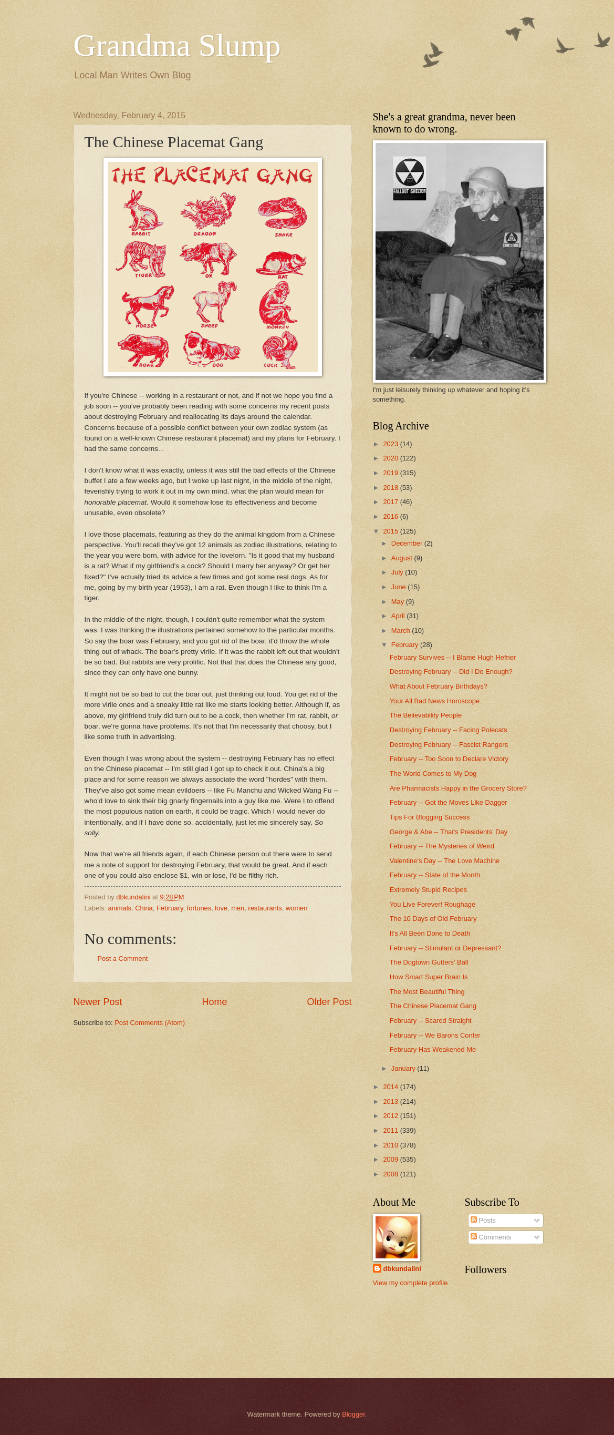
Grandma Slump (177, 45)
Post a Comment (123, 958)
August (402, 558)
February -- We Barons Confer (435, 1035)
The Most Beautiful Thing (427, 992)
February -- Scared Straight (431, 1020)
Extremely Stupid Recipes (428, 890)
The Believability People (426, 715)
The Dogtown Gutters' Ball (429, 962)
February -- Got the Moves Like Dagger (448, 802)
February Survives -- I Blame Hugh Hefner (453, 657)
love (221, 908)
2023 (391, 444)
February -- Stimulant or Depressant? (446, 948)
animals (119, 908)
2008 (391, 1174)
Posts (483, 1220)
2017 (391, 502)
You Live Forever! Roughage (432, 904)
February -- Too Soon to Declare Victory (449, 759)
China (144, 908)
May (398, 602)
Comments (491, 1237)
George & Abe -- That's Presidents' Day (448, 832)
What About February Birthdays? (438, 686)
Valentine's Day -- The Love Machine (445, 861)
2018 (391, 487)
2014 (391, 1087)
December (407, 543)
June (399, 587)
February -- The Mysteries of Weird (442, 846)
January (404, 1068)
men (237, 908)
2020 (391, 458)
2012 (391, 1116)
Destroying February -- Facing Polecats (448, 730)
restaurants (265, 908)
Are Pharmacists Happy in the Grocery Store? (458, 788)
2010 (391, 1145)
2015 (391, 531)
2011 (391, 1130)
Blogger (353, 1414)
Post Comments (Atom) (150, 1023)
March (401, 630)
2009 (391, 1159)
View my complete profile (410, 1283)
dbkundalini (402, 1269)
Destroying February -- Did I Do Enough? (451, 671)
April (399, 616)
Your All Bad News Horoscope (435, 701)
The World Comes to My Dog (433, 773)
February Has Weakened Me (433, 1049)
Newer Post (98, 1002)
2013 (391, 1101)
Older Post (329, 1002)
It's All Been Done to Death (430, 933)
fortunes (199, 908)
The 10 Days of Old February (433, 918)
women (297, 908)
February (170, 908)
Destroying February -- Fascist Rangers (449, 745)
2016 (391, 516)
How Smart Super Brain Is (429, 977)
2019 (391, 473)
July (398, 572)
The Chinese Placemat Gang (433, 1006)
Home (214, 1002)
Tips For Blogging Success (430, 817)
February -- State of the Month (435, 875)
